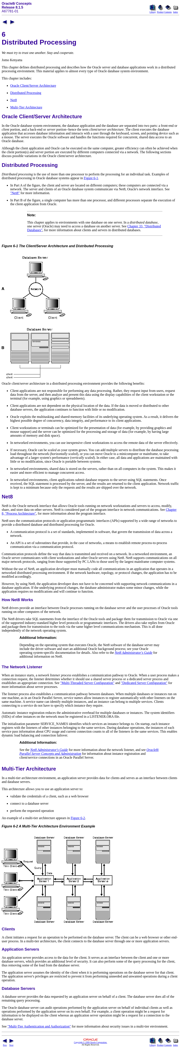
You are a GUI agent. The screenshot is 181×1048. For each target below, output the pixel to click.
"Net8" (15, 193)
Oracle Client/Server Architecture (33, 85)
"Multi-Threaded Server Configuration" (87, 683)
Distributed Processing (25, 93)
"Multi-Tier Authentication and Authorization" (39, 1026)
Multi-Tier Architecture (26, 107)
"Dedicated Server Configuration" (144, 683)
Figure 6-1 (91, 178)
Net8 (13, 100)
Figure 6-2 (78, 818)
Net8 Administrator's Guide (133, 652)
